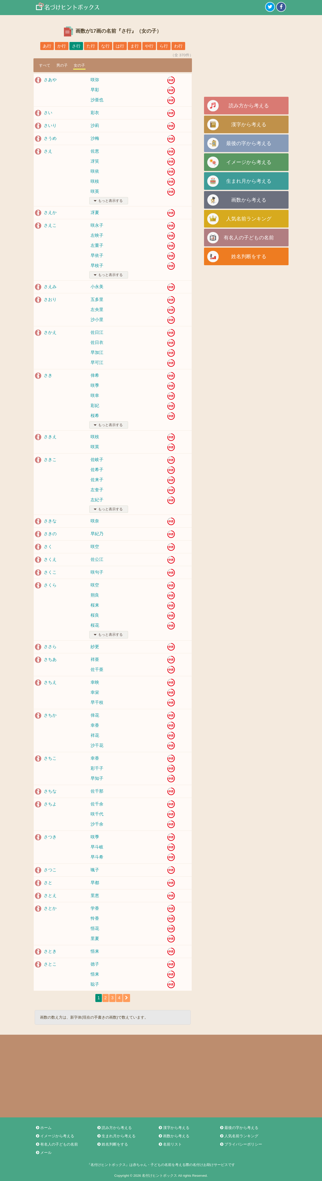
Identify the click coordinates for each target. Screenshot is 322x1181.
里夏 (95, 938)
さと (48, 882)
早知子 (97, 778)
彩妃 (95, 405)
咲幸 (95, 395)
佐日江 (97, 332)
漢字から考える (248, 124)
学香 (95, 908)
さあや (50, 79)
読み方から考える (249, 105)
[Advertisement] (246, 58)
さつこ (50, 870)
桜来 (95, 605)
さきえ (50, 436)
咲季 (95, 385)
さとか (50, 908)
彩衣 (95, 112)
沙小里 (97, 319)
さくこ (50, 572)
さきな (50, 521)
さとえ (50, 895)
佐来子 (97, 479)
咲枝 (95, 181)
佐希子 (97, 469)
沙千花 (97, 745)
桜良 (95, 615)
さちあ (50, 659)
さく (48, 546)
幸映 (95, 682)
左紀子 (97, 499)
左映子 (97, 235)
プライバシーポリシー (240, 1144)
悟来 (95, 951)
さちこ (50, 758)
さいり (50, 125)
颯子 (95, 870)
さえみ (50, 286)
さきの (50, 533)
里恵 (95, 895)
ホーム (43, 1127)
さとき (50, 951)
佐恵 (95, 151)
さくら (50, 585)
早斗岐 (97, 847)
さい (48, 112)
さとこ (50, 964)
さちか (50, 715)
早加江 (97, 352)
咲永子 (97, 225)
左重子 (97, 245)
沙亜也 (97, 100)
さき (48, 375)
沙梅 (95, 138)
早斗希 (97, 857)
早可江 (97, 362)
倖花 (95, 715)
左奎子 (97, 489)
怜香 (95, 918)
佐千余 (97, 804)
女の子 (79, 65)
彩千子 (97, 768)
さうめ (50, 138)
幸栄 (95, 692)
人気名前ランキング (248, 218)
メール (43, 1152)
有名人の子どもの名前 (249, 237)
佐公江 (97, 559)
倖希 (95, 375)
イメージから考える (248, 162)
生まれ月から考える (248, 181)
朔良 (95, 595)
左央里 (97, 309)
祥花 (95, 735)
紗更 (95, 646)
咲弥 (95, 79)
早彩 (95, 89)
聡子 (95, 984)
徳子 (95, 964)
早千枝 (97, 702)
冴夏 (95, 212)
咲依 (95, 171)
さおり (50, 299)
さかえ (50, 332)
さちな (50, 791)
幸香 (95, 725)
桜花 (95, 625)
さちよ (50, 804)
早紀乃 (97, 533)
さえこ (50, 225)
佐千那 (97, 791)
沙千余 (97, 824)
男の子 (62, 65)
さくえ (50, 559)
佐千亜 (97, 669)
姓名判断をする (248, 256)
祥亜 (95, 659)
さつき (50, 837)
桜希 (95, 415)
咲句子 (97, 572)
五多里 (97, 299)
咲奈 (95, 521)
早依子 (97, 255)
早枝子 (97, 265)
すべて (44, 65)
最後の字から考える (248, 143)
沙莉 (95, 125)
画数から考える (248, 200)
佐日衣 (97, 342)
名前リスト (170, 1144)
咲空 (95, 546)
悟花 (95, 928)
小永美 (97, 286)
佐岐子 (97, 459)
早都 (95, 882)
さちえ (50, 682)
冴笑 (95, 161)
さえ (48, 151)
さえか (50, 212)
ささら (50, 646)
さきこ (50, 459)
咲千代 (97, 814)
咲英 (95, 191)
